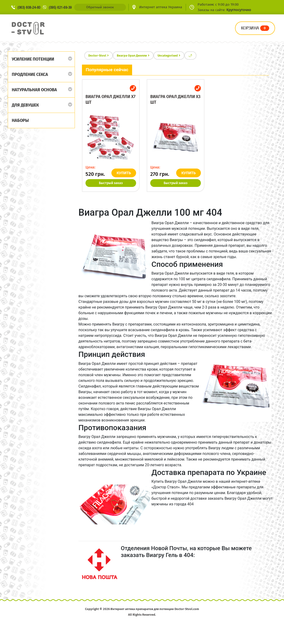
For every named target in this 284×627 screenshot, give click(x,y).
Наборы (20, 120)
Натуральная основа (34, 89)
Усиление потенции (33, 59)
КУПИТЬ (124, 172)
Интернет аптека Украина (160, 7)
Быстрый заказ (111, 183)
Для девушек (25, 105)
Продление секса (30, 74)
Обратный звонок (100, 7)
